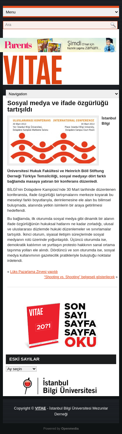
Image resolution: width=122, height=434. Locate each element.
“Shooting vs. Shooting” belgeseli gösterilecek (79, 277)
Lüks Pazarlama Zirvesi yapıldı (34, 272)
